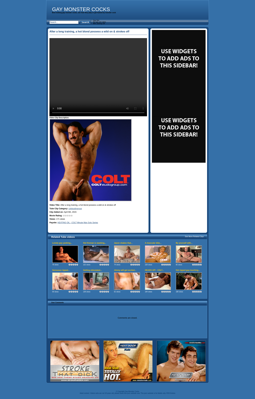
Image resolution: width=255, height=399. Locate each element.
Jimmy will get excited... (125, 270)
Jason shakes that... (123, 243)
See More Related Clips (194, 236)
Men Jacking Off (99, 23)
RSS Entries (170, 393)
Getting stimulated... (92, 270)
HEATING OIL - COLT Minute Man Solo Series (78, 222)
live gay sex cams (99, 22)
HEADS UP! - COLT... (154, 270)
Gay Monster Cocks (81, 9)
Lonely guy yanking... (62, 243)
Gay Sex (96, 20)
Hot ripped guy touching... (188, 270)
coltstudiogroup (75, 208)
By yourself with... (184, 243)
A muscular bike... (153, 243)
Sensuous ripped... (61, 270)
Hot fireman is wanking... (94, 243)
